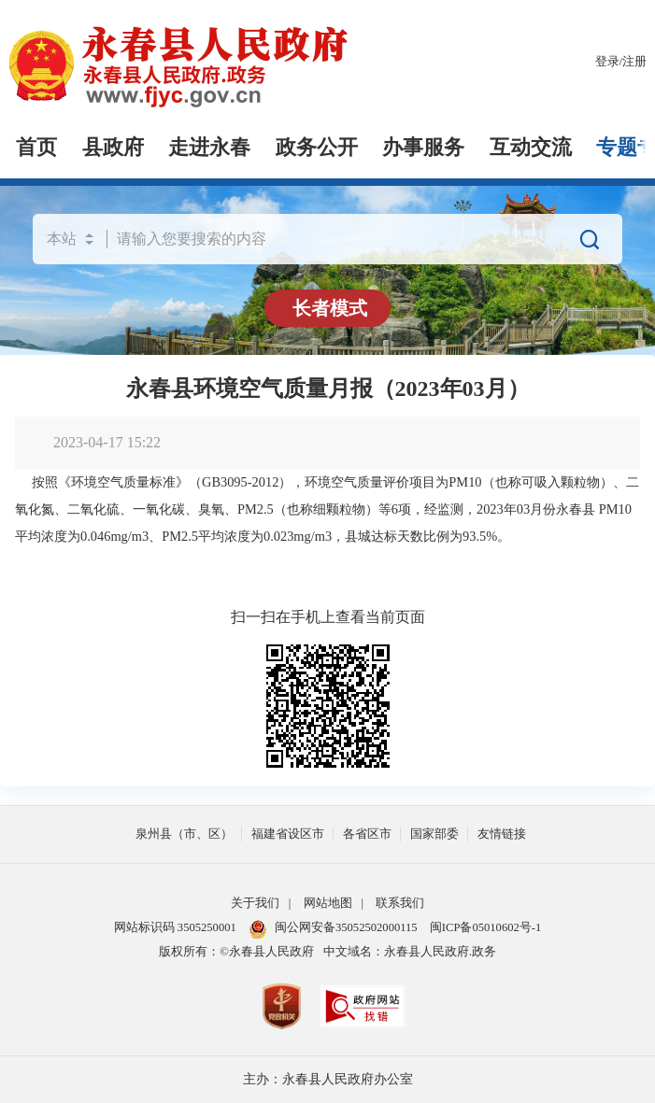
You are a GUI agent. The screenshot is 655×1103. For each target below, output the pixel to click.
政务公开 (317, 147)
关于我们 (255, 903)
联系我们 (400, 903)
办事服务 (423, 147)
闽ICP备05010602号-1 (485, 927)
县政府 (113, 147)
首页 (36, 147)
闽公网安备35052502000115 (333, 927)
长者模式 (329, 308)
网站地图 (328, 903)
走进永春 (209, 147)
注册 (634, 61)
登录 (607, 61)
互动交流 (531, 147)
